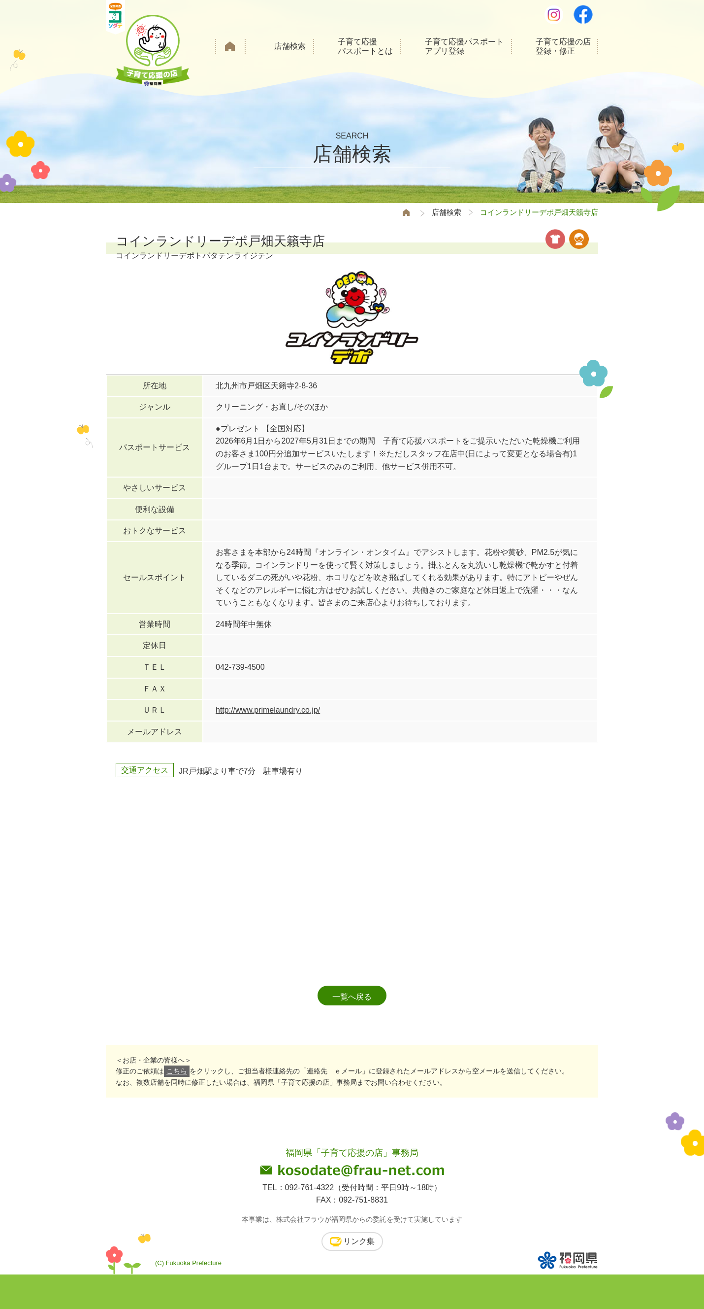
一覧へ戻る (352, 997)
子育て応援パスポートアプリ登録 (464, 46)
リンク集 (359, 1241)
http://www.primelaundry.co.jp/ (268, 710)
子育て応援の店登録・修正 (563, 46)
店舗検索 (290, 46)
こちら (176, 1071)
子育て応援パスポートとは (365, 46)
